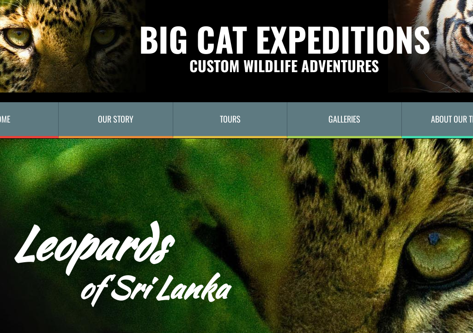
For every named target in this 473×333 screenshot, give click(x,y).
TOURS (230, 119)
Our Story (115, 119)
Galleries (344, 119)
